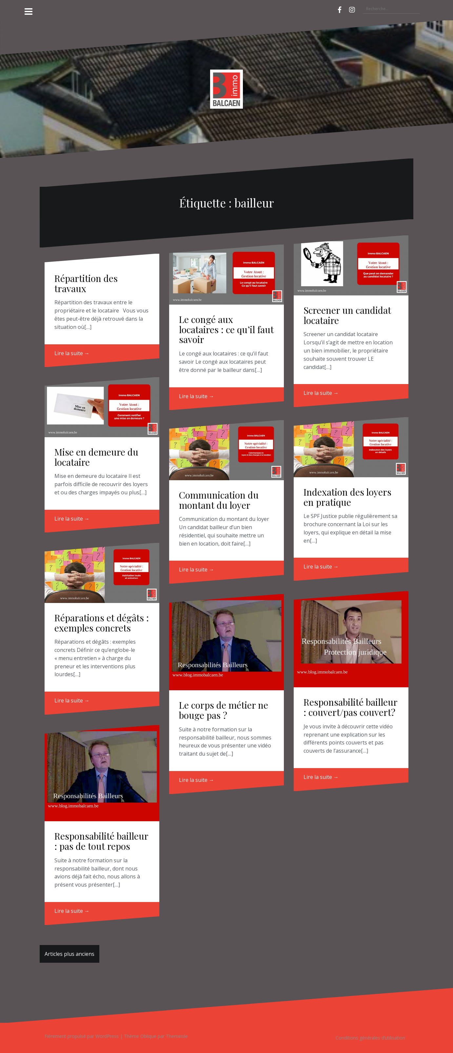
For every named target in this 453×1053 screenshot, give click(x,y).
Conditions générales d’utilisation (370, 1038)
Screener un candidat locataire (347, 315)
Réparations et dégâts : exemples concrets (101, 623)
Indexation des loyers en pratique (347, 497)
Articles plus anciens (69, 953)
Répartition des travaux (86, 283)
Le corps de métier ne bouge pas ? (223, 710)
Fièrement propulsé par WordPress (82, 1036)
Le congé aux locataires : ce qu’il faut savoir (226, 329)
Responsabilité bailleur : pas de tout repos (101, 841)
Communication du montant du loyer (219, 500)
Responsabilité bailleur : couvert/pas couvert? (350, 707)
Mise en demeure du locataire (96, 457)
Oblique (148, 1036)
